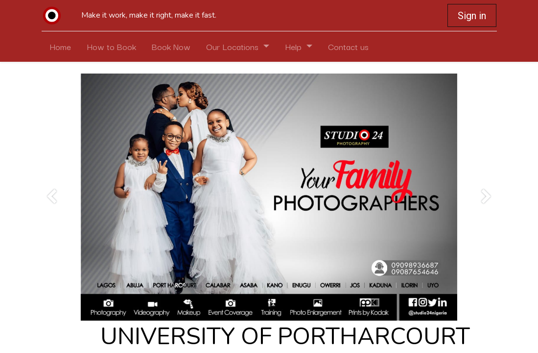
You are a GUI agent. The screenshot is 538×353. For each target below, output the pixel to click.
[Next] (486, 197)
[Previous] (51, 197)
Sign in (472, 16)
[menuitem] (60, 46)
